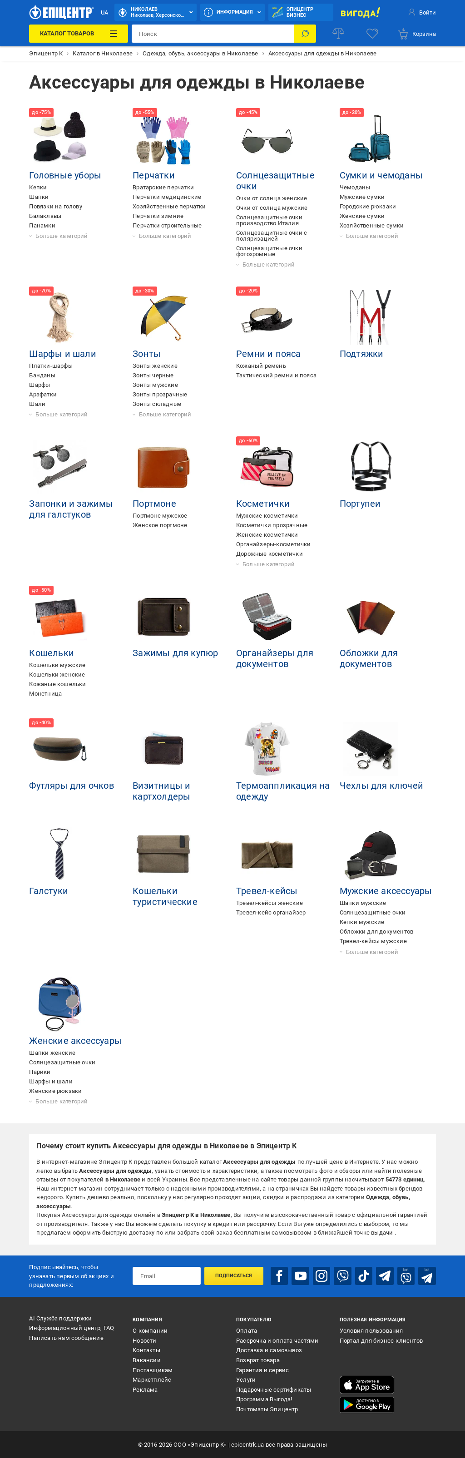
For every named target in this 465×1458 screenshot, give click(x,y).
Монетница (45, 693)
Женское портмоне (160, 525)
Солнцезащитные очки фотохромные (269, 251)
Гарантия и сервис (262, 1370)
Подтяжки (362, 353)
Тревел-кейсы (266, 890)
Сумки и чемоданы (381, 175)
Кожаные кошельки (57, 684)
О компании (150, 1330)
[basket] (416, 34)
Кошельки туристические (165, 896)
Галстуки (48, 890)
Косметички (263, 503)
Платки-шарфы (50, 365)
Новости (144, 1340)
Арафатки (43, 394)
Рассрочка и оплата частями (277, 1340)
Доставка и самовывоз (269, 1350)
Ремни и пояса (268, 353)
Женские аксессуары (75, 1040)
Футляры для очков (71, 785)
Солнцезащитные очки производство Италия (269, 220)
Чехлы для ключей (381, 785)
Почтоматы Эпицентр (267, 1409)
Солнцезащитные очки (373, 912)
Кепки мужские (362, 922)
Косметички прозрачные (271, 525)
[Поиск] (305, 34)
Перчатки (154, 175)
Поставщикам (153, 1370)
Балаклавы (45, 216)
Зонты (147, 353)
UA (104, 12)
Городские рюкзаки (368, 206)
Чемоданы (355, 187)
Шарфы (39, 384)
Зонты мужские (155, 384)
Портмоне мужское (160, 515)
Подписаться (233, 1276)
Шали (37, 403)
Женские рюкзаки (55, 1090)
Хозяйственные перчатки (169, 206)
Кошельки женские (57, 674)
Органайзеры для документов (274, 658)
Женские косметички (267, 534)
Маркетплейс (152, 1379)
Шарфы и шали (62, 353)
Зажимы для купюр (175, 652)
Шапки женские (52, 1052)
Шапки (39, 196)
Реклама (145, 1389)
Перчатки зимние (158, 216)
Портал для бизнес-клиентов (381, 1340)
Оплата (246, 1330)
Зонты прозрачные (160, 394)
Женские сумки (362, 216)
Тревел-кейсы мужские (373, 941)
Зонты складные (157, 403)
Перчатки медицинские (167, 196)
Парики (39, 1071)
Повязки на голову (55, 206)
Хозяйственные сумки (372, 225)
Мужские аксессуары (386, 890)
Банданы (42, 375)
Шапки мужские (363, 903)
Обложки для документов (369, 658)
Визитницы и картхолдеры (161, 791)
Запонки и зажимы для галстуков (71, 509)
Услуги (246, 1379)
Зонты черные (153, 375)
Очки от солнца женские (271, 198)
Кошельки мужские (57, 665)
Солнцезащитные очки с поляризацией (271, 235)
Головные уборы (65, 175)
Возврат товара (258, 1360)
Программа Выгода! (264, 1399)
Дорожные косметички (269, 553)
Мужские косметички (267, 515)
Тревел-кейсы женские (269, 903)
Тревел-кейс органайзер (271, 912)
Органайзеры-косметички (273, 544)
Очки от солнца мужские (271, 207)
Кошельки (51, 652)
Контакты (146, 1350)
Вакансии (147, 1360)
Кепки (38, 187)
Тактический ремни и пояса (276, 375)
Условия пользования (371, 1330)
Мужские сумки (362, 196)
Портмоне (154, 503)
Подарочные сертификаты (273, 1389)
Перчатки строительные (167, 225)
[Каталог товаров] (78, 34)
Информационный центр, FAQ (71, 1328)
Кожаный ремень (261, 365)
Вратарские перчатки (163, 187)
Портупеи (360, 503)
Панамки (42, 225)
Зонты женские (155, 365)
